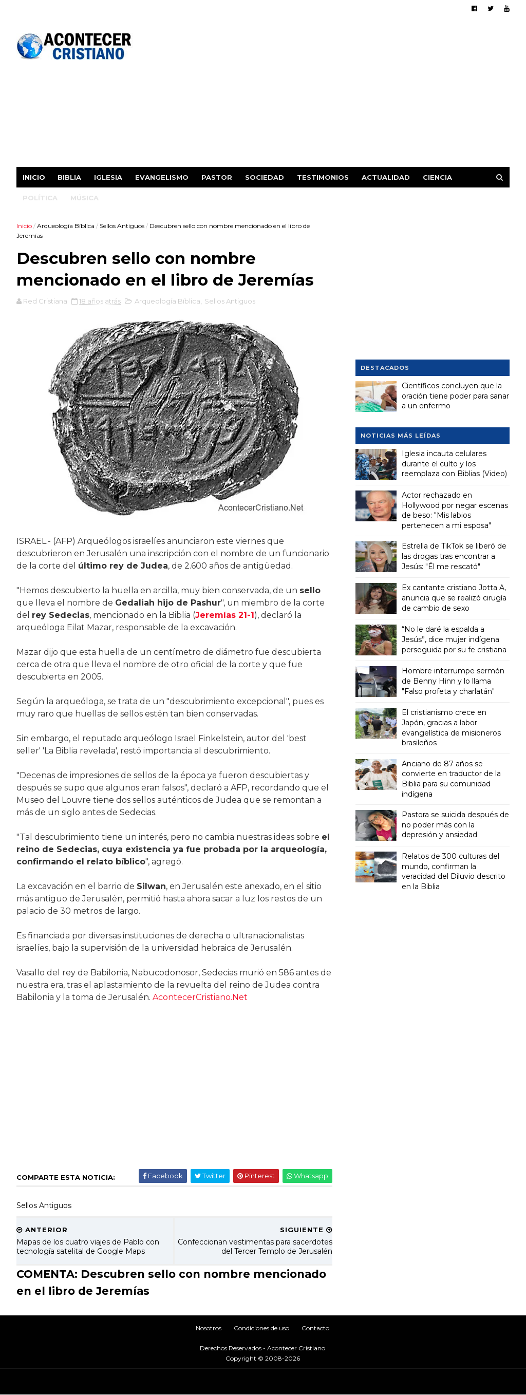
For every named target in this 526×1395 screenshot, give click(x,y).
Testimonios (323, 177)
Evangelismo (162, 177)
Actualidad (386, 177)
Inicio (34, 177)
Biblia (69, 177)
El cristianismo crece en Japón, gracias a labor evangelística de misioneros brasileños (451, 727)
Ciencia (437, 177)
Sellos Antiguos (122, 226)
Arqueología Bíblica (66, 226)
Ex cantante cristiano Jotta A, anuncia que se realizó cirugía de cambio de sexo (454, 597)
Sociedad (264, 177)
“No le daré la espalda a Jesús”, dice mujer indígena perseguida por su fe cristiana (454, 639)
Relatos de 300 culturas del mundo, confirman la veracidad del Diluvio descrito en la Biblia (453, 871)
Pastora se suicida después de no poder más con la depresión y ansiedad (455, 824)
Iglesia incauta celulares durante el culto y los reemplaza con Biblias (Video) (454, 463)
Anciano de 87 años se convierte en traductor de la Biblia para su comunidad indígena (451, 779)
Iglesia (108, 177)
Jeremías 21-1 (224, 615)
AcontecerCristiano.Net (200, 997)
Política (40, 198)
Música (84, 198)
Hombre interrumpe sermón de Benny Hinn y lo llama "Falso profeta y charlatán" (453, 680)
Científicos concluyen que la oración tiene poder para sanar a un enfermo (455, 395)
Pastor (216, 177)
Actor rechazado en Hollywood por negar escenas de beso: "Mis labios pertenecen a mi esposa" (455, 510)
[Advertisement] (322, 95)
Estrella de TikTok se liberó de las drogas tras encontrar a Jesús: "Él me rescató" (454, 556)
